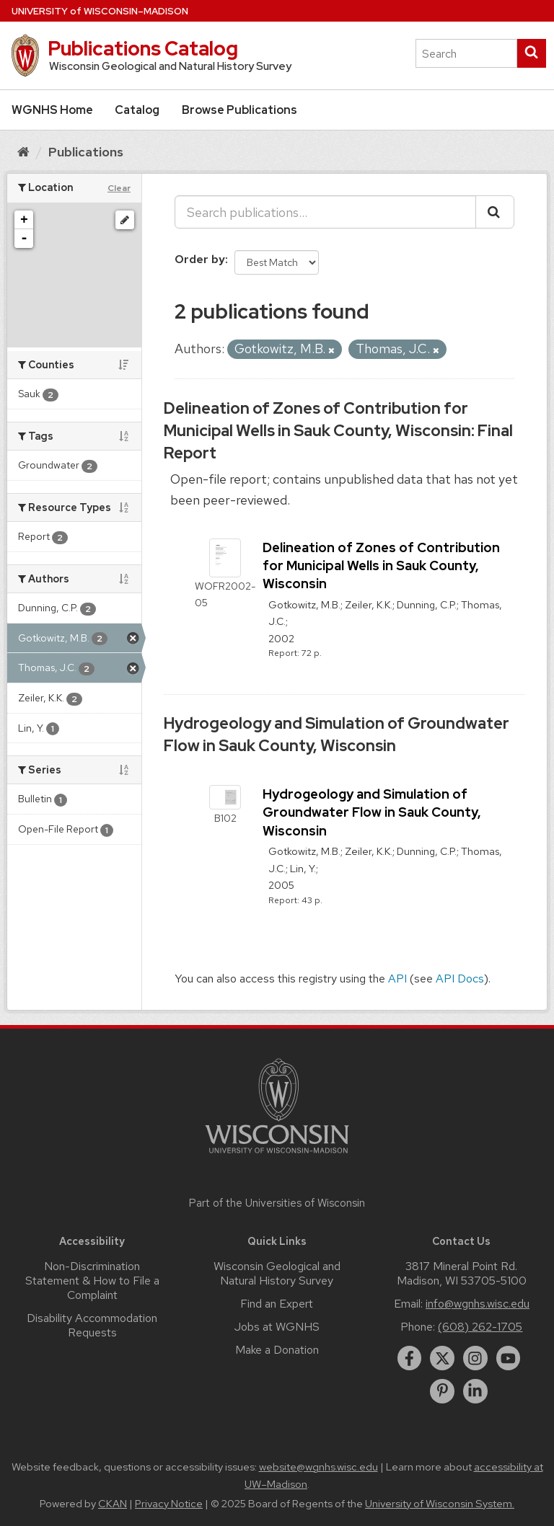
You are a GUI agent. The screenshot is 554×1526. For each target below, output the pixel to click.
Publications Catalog (143, 48)
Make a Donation (277, 1349)
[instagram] (475, 1358)
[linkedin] (475, 1391)
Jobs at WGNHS (277, 1326)
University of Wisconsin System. (439, 1503)
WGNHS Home (52, 109)
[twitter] (442, 1358)
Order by (200, 259)
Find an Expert (276, 1303)
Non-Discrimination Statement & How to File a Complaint (92, 1281)
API (397, 978)
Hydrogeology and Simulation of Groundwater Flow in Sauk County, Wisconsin (336, 734)
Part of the (277, 1203)
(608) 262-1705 (480, 1326)
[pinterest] (442, 1391)
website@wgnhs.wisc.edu (318, 1467)
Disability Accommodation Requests (92, 1325)
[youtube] (508, 1358)
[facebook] (409, 1358)
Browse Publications (239, 109)
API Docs (460, 978)
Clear (119, 188)
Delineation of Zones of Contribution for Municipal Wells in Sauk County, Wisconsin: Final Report (338, 430)
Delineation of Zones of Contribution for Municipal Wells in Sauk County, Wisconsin (381, 565)
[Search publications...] (325, 212)
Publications (85, 151)
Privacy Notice (169, 1503)
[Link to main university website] (277, 1155)
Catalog (137, 109)
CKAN (112, 1503)
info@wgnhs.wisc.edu (477, 1303)
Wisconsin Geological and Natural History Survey (277, 1273)
